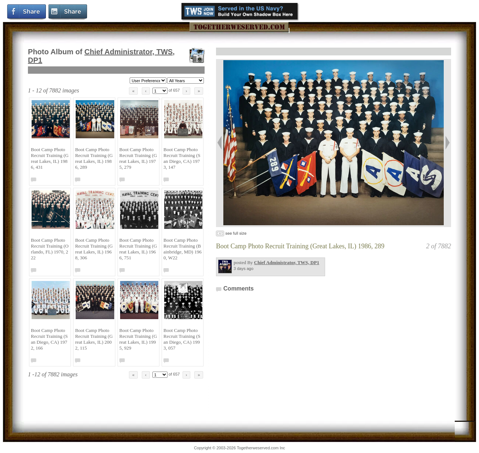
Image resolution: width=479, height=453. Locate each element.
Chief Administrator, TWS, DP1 (286, 262)
